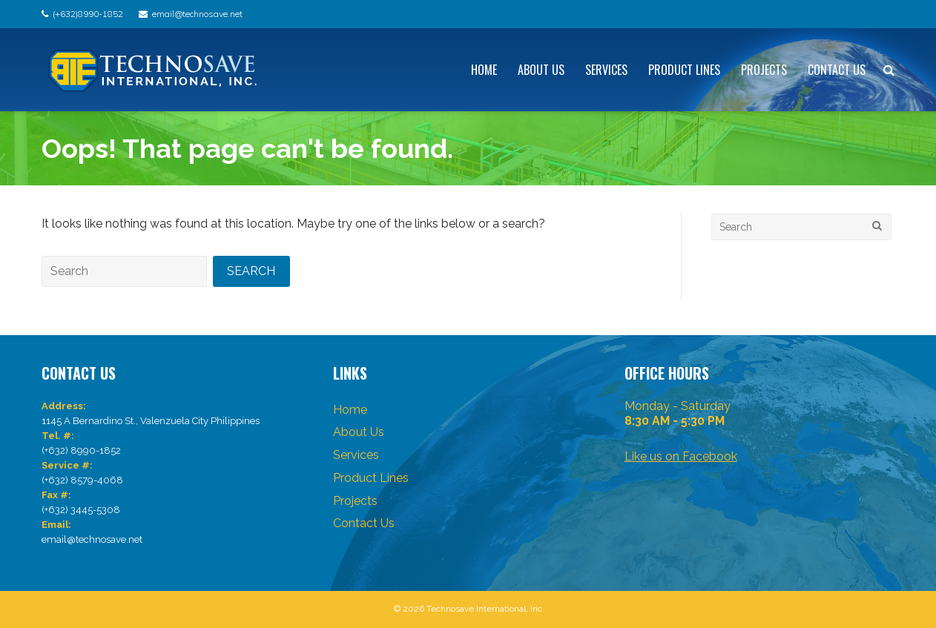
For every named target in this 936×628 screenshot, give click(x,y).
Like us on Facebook (680, 456)
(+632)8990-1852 (88, 13)
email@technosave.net (197, 13)
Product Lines (684, 70)
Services (606, 70)
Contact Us (837, 70)
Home (484, 70)
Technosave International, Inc (484, 609)
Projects (764, 70)
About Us (541, 70)
